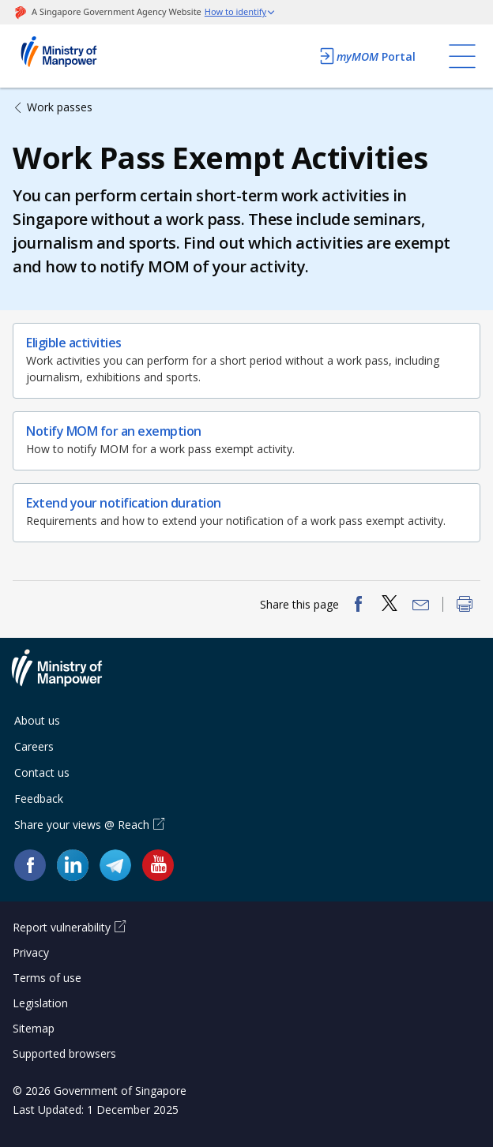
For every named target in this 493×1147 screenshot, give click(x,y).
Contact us (42, 772)
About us (37, 720)
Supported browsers (64, 1053)
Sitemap (34, 1028)
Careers (34, 746)
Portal (367, 56)
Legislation (40, 1002)
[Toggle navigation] (462, 56)
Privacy (31, 952)
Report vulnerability (62, 927)
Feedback (38, 798)
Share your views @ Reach (81, 824)
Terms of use (47, 977)
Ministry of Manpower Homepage (80, 56)
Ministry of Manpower (68, 677)
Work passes (59, 106)
